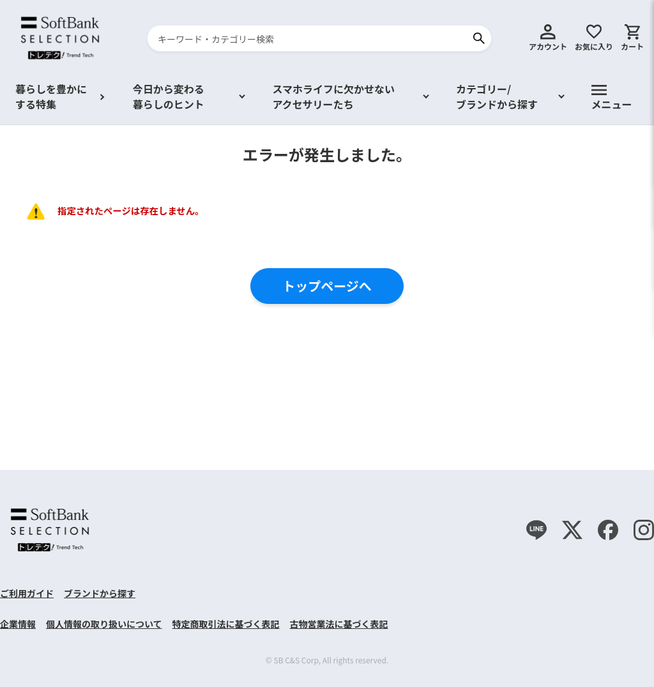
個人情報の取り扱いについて (104, 623)
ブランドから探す (99, 593)
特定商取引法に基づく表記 (226, 623)
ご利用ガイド (27, 593)
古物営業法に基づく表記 (339, 623)
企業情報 (18, 623)
